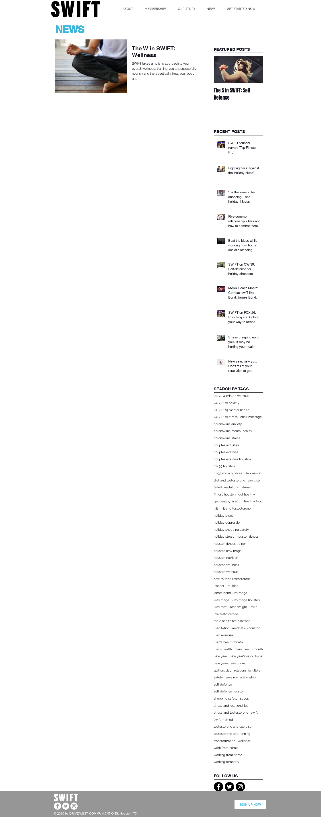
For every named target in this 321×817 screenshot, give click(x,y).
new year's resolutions (246, 656)
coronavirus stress (227, 438)
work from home (226, 747)
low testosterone (226, 614)
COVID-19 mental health (231, 410)
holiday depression (227, 522)
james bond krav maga (230, 593)
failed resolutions (226, 487)
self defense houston (229, 691)
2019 (217, 395)
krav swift (221, 607)
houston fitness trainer (230, 543)
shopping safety (225, 698)
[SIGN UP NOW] (250, 804)
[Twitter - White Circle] (65, 806)
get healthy (246, 494)
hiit (216, 508)
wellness (244, 741)
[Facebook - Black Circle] (218, 786)
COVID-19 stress (226, 417)
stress (244, 698)
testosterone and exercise (232, 726)
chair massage (251, 417)
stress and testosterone (231, 712)
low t (253, 607)
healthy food (253, 501)
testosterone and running (232, 733)
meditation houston (246, 628)
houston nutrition (226, 557)
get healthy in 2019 (227, 501)
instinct (219, 586)
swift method (223, 719)
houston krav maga (228, 551)
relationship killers (247, 670)
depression (253, 473)
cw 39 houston (224, 466)
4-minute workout (236, 395)
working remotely (226, 762)
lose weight (238, 607)
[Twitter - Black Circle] (229, 786)
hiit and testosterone (236, 508)
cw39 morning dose (228, 473)
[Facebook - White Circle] (57, 806)
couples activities (226, 445)
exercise (254, 480)
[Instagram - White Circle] (74, 806)
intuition (232, 586)
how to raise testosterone (232, 579)
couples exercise (226, 452)
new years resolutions (229, 663)
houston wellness (226, 565)
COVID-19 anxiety (226, 403)
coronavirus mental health (233, 431)
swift (254, 712)
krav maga (221, 600)
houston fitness (248, 536)
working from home (228, 755)
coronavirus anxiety (228, 424)
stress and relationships (231, 705)
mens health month (249, 649)
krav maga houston (246, 600)
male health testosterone (232, 621)
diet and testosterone (229, 480)
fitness (246, 487)
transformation (224, 741)
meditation (221, 628)
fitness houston (225, 494)
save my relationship (241, 677)
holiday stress (224, 536)
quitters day (222, 670)
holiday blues (223, 515)
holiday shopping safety (231, 529)
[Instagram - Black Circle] (240, 786)
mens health (223, 649)
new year (220, 656)
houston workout (226, 571)
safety (218, 677)
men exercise (223, 635)
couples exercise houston (232, 459)
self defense (223, 684)
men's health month (228, 642)
